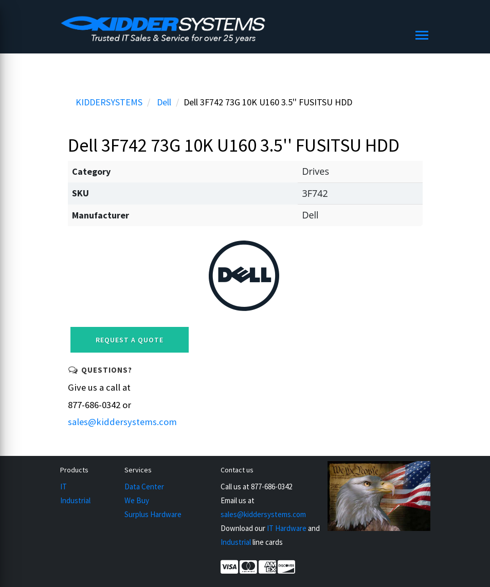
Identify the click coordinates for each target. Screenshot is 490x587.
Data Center (144, 486)
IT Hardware (286, 528)
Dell (164, 102)
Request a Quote (130, 339)
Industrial (75, 500)
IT (63, 486)
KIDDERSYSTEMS (109, 102)
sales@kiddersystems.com (122, 422)
